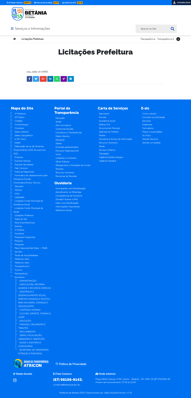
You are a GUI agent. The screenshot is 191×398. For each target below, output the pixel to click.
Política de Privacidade (70, 364)
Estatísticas (147, 124)
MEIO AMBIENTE (27, 332)
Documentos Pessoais (109, 128)
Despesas (60, 140)
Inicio (58, 154)
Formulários (148, 128)
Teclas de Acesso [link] (46, 3)
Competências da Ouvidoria (69, 196)
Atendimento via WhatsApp (68, 192)
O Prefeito (19, 230)
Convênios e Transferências (69, 132)
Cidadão (19, 121)
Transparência (147, 39)
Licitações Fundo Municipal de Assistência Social (28, 203)
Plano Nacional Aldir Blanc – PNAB (31, 248)
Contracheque (21, 124)
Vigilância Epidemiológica (111, 157)
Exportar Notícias (23, 161)
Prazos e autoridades (152, 132)
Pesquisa (19, 241)
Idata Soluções (111, 393)
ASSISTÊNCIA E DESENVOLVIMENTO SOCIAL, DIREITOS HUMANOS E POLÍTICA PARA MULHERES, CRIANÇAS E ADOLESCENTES (34, 299)
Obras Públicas (62, 162)
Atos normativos (63, 125)
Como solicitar (149, 114)
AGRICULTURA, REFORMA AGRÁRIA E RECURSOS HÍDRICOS (34, 286)
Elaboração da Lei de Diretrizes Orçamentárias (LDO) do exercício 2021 (29, 150)
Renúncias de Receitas (66, 176)
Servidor (19, 252)
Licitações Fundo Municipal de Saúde (28, 210)
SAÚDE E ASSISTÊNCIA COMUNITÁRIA (29, 344)
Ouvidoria (19, 233)
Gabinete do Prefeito (109, 132)
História (18, 190)
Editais (18, 143)
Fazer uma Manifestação (67, 203)
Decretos (146, 121)
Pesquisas (19, 244)
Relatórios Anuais (64, 210)
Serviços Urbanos (107, 150)
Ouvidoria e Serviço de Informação (115, 139)
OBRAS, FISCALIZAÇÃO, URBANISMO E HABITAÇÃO (31, 337)
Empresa (19, 157)
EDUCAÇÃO (25, 321)
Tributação (104, 154)
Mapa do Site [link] (72, 3)
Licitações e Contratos (66, 158)
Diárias (59, 143)
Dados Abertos (22, 132)
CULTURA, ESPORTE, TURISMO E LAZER (34, 315)
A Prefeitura (20, 114)
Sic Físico (146, 135)
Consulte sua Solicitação (153, 117)
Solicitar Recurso (150, 139)
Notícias (18, 226)
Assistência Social (107, 121)
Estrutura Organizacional (67, 151)
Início (17, 193)
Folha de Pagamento (24, 172)
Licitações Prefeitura (24, 215)
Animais (102, 117)
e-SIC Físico (20, 139)
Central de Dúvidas (64, 129)
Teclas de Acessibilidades (26, 255)
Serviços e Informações (32, 28)
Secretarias (20, 277)
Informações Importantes (68, 207)
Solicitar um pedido (151, 143)
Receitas (59, 169)
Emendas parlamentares (67, 147)
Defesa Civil (104, 124)
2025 (82, 393)
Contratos (19, 128)
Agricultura (104, 114)
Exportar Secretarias (24, 164)
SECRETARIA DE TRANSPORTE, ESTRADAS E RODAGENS (33, 352)
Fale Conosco (21, 168)
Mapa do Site (21, 219)
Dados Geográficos (24, 135)
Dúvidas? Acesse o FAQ (67, 199)
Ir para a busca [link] (19, 3)
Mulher (102, 135)
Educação (60, 118)
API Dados (19, 117)
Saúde (58, 122)
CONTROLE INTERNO (29, 310)
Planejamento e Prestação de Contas (73, 165)
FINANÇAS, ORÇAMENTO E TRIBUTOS (31, 326)
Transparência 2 (165, 39)
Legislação (19, 197)
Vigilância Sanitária (107, 161)
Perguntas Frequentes (25, 237)
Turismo (18, 270)
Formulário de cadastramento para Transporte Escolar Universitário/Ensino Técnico (30, 179)
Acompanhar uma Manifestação (71, 188)
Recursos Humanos (65, 172)
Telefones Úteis (22, 259)
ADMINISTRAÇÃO (27, 281)
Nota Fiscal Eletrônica (25, 223)
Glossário (19, 186)
